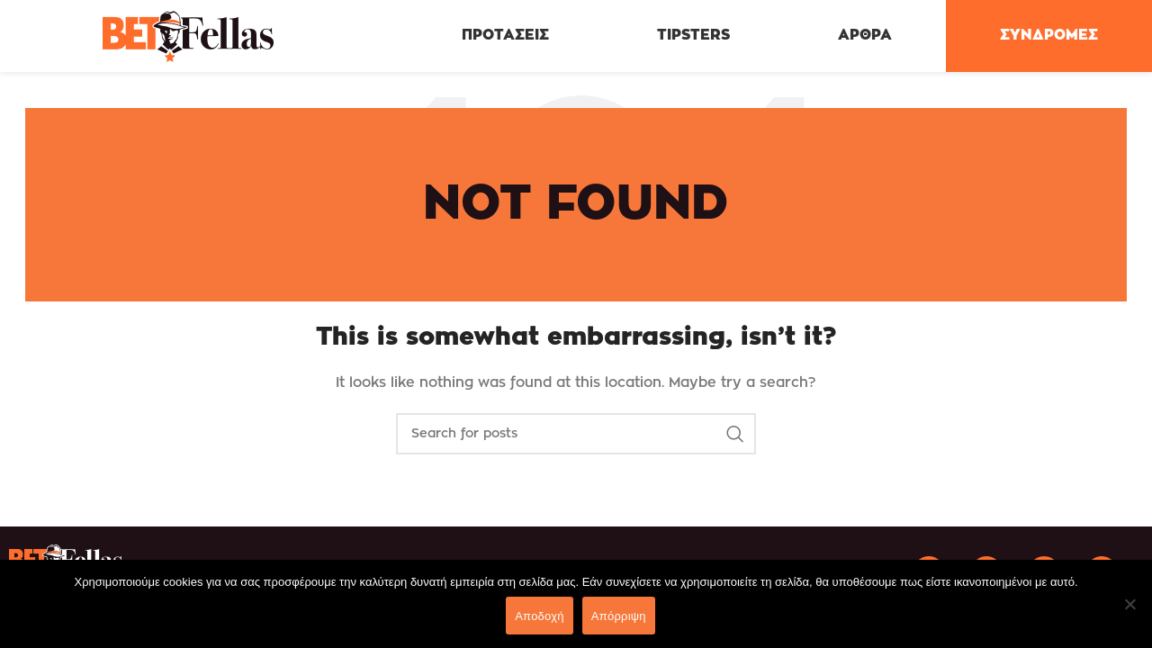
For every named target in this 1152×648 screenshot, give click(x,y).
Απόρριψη (618, 616)
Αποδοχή (539, 616)
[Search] (576, 433)
